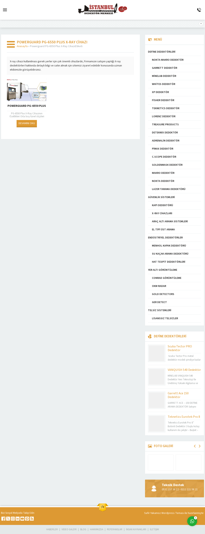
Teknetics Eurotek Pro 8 (184, 417)
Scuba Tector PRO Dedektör (180, 348)
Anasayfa (22, 46)
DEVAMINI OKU (27, 123)
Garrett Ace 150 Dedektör (178, 395)
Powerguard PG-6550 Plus (26, 106)
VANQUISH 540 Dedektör (184, 370)
